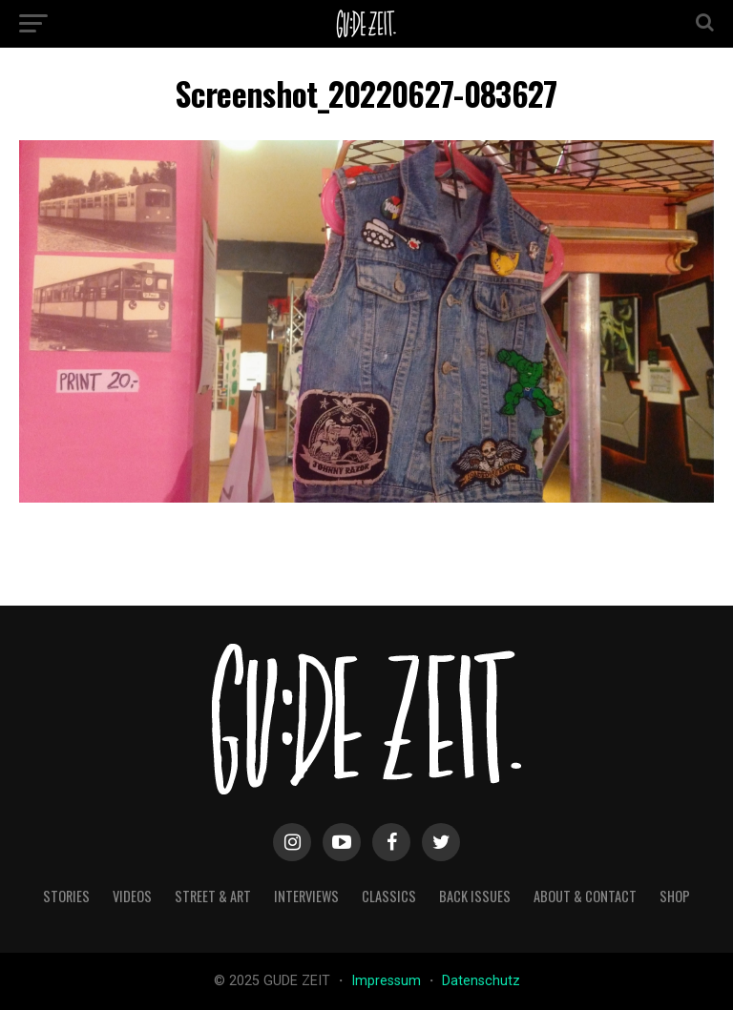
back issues (475, 896)
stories (66, 896)
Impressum (388, 981)
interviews (306, 896)
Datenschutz (481, 981)
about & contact (585, 896)
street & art (213, 896)
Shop (675, 896)
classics (389, 896)
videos (132, 896)
